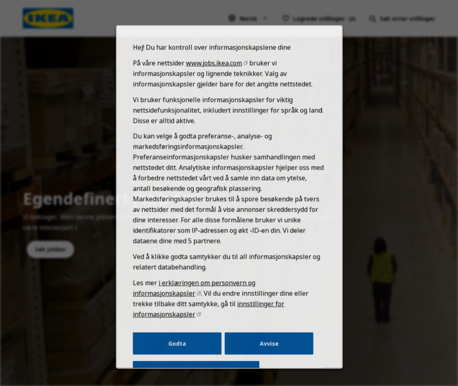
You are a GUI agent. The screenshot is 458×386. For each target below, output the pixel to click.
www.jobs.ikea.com (214, 78)
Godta (178, 349)
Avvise (268, 349)
